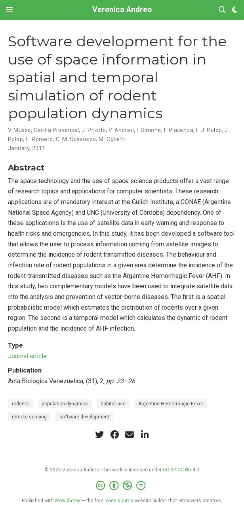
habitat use (113, 404)
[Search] (222, 10)
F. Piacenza (179, 130)
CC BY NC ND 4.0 (181, 470)
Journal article (27, 356)
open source (119, 500)
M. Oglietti (112, 139)
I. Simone (149, 130)
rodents (20, 404)
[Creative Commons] (122, 485)
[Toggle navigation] (9, 9)
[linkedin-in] (145, 435)
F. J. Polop (209, 130)
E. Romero (39, 139)
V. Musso (19, 130)
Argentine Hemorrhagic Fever (170, 404)
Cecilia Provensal (56, 130)
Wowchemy (67, 500)
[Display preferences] (235, 10)
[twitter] (99, 435)
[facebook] (114, 435)
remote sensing (29, 417)
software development (84, 417)
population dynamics (65, 404)
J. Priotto (94, 130)
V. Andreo (121, 130)
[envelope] (129, 435)
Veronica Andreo (122, 9)
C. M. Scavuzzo (76, 139)
